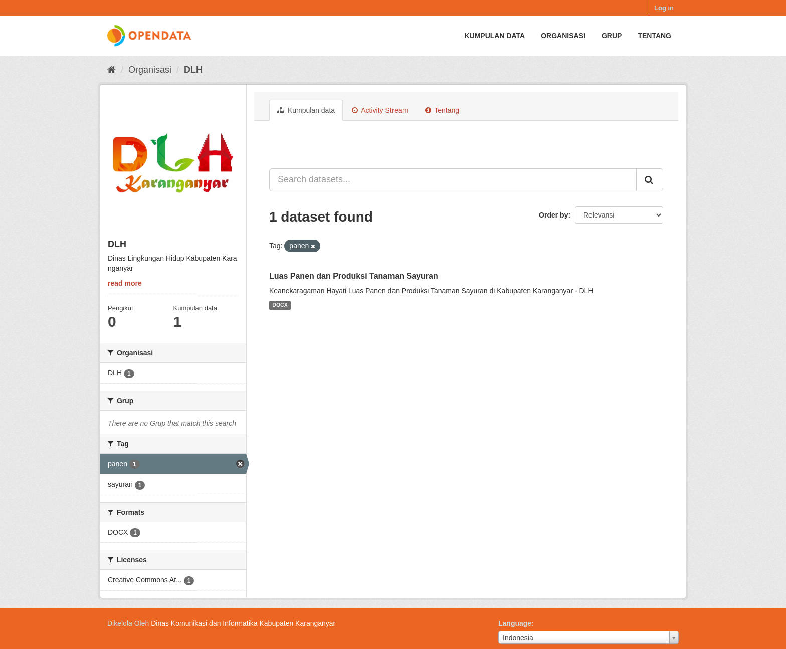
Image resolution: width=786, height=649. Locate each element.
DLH (193, 70)
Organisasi (563, 36)
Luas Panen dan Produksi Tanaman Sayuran (353, 276)
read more (125, 283)
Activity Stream (380, 110)
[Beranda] (111, 70)
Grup (612, 36)
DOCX (279, 305)
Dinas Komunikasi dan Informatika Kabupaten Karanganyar (243, 623)
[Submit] (649, 179)
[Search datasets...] (453, 179)
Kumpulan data (494, 36)
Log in (664, 8)
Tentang (654, 36)
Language (514, 623)
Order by (553, 215)
